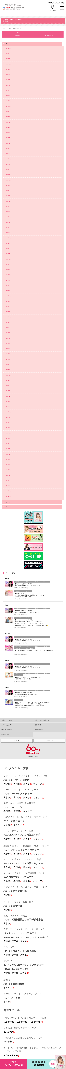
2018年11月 (9, 459)
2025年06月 (9, 95)
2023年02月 (9, 201)
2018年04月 (9, 496)
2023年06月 (9, 190)
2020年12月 (9, 333)
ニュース (48, 32)
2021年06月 (9, 301)
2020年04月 (9, 369)
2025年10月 (9, 74)
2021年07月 (9, 296)
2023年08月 (9, 185)
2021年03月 (9, 317)
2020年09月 (9, 348)
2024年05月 (9, 159)
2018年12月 (9, 454)
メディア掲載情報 (48, 35)
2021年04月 (9, 312)
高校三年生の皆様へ (7, 720)
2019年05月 (9, 427)
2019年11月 (9, 396)
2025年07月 (9, 90)
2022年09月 (9, 227)
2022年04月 (9, 248)
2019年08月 (9, 412)
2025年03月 (9, 111)
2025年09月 (9, 80)
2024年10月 (9, 132)
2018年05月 (9, 491)
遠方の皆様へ (38, 725)
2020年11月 (9, 338)
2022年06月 (9, 238)
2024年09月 (9, 138)
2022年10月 (9, 222)
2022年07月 (9, 232)
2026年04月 (9, 48)
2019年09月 (9, 406)
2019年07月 (9, 417)
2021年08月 (9, 290)
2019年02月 (9, 443)
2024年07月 (9, 148)
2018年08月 (9, 475)
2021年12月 (9, 269)
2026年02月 (9, 59)
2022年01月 (9, 264)
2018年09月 (9, 470)
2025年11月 (9, 69)
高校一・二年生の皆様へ (42, 720)
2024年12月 (9, 122)
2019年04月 (9, 433)
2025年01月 (9, 116)
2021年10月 (9, 280)
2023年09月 (9, 180)
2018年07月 (9, 480)
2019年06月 (9, 422)
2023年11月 (9, 174)
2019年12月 (9, 391)
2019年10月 (9, 401)
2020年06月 (9, 364)
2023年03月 (9, 196)
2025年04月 (9, 106)
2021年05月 (9, 306)
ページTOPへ (49, 740)
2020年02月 (9, 380)
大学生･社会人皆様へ (7, 725)
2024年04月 (9, 164)
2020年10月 (9, 343)
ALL (17, 32)
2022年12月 (9, 211)
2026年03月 (9, 53)
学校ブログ (17, 35)
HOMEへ (16, 740)
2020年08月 (9, 354)
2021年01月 (9, 327)
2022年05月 (9, 243)
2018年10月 (9, 464)
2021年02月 (9, 322)
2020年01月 (9, 385)
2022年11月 (9, 217)
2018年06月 (9, 485)
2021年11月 (9, 275)
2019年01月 (9, 449)
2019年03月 (9, 438)
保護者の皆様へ (39, 729)
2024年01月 (9, 169)
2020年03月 (9, 375)
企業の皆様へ (5, 734)
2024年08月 (9, 143)
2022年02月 (9, 259)
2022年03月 (9, 254)
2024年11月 (9, 127)
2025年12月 (9, 64)
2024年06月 (9, 153)
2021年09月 (9, 285)
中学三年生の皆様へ (7, 729)
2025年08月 (9, 85)
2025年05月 (9, 101)
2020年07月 (9, 359)
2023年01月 (9, 206)
